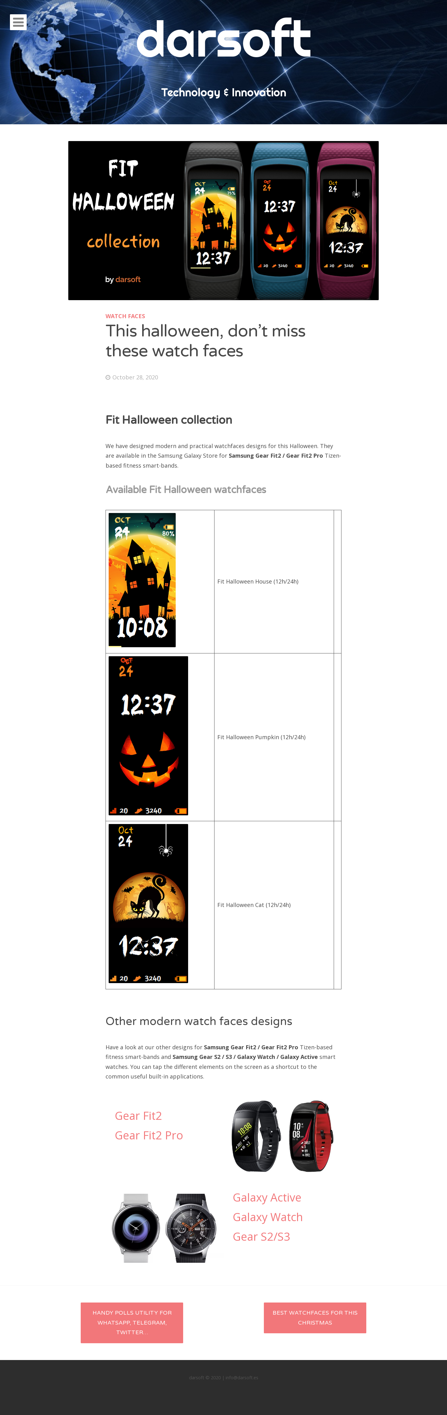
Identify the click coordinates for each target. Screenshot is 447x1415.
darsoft (223, 38)
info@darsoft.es (242, 1378)
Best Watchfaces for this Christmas (315, 1317)
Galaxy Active (267, 1197)
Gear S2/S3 (261, 1236)
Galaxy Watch (268, 1217)
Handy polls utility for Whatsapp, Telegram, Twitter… (132, 1322)
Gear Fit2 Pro (149, 1135)
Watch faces (125, 316)
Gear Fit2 (138, 1115)
